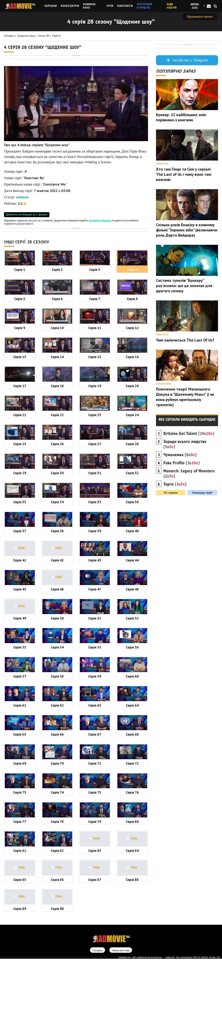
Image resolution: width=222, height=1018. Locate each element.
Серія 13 (19, 469)
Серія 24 (132, 527)
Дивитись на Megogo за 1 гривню (26, 270)
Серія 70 (57, 875)
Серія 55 (94, 759)
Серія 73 (19, 904)
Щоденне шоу (26, 35)
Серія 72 (132, 875)
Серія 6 (57, 411)
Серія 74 (57, 904)
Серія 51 (94, 730)
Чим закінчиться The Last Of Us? (185, 392)
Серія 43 (94, 672)
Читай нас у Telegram (187, 112)
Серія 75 (94, 904)
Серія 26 (57, 556)
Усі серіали (171, 544)
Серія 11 (94, 440)
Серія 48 (132, 701)
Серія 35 (94, 614)
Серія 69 (19, 875)
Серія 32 (132, 585)
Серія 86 (57, 991)
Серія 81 (19, 962)
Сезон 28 (43, 35)
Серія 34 (57, 614)
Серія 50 (57, 730)
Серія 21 (19, 527)
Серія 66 (57, 846)
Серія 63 (94, 817)
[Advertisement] (76, 85)
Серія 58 (57, 788)
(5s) (184, 496)
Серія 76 (132, 904)
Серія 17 (19, 498)
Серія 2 (57, 381)
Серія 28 (132, 556)
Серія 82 (57, 962)
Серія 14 (57, 469)
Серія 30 (57, 585)
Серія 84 (132, 962)
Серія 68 (132, 846)
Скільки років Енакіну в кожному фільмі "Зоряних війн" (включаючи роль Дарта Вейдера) (186, 282)
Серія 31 (94, 585)
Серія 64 (132, 817)
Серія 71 (94, 875)
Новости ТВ (162, 215)
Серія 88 (132, 991)
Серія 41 (19, 672)
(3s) (181, 514)
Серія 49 (19, 730)
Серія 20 (132, 498)
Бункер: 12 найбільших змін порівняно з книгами (181, 169)
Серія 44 (132, 672)
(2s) (189, 525)
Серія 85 (19, 991)
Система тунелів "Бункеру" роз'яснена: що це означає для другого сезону (184, 337)
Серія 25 (19, 556)
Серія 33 (19, 614)
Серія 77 (19, 933)
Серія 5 (19, 411)
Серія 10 (57, 440)
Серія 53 (19, 759)
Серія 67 (94, 846)
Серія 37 (19, 643)
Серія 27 (94, 556)
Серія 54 (57, 759)
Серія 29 (19, 585)
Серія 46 (57, 701)
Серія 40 (132, 643)
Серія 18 (57, 498)
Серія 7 (94, 411)
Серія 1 (19, 381)
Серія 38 (57, 643)
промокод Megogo (100, 276)
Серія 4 (56, 35)
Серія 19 (94, 498)
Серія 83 (94, 962)
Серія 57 (19, 788)
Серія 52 (132, 730)
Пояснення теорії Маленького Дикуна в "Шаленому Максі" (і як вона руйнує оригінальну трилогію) (185, 448)
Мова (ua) (195, 6)
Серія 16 (132, 469)
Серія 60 (132, 788)
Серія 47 (94, 701)
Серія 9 (19, 440)
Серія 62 (57, 817)
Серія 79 (94, 933)
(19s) (188, 485)
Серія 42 (57, 672)
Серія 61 (19, 817)
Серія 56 (132, 759)
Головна (9, 35)
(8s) (180, 506)
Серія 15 (94, 469)
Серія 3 (94, 381)
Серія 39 (94, 643)
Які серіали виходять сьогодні (187, 471)
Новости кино (163, 436)
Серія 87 (94, 991)
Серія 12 (132, 440)
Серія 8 (132, 411)
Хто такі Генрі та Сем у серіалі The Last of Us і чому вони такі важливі (183, 226)
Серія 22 (57, 527)
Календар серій (202, 544)
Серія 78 (57, 933)
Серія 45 (19, 701)
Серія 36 (132, 614)
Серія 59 (94, 788)
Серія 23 (94, 527)
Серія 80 (132, 933)
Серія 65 (19, 846)
